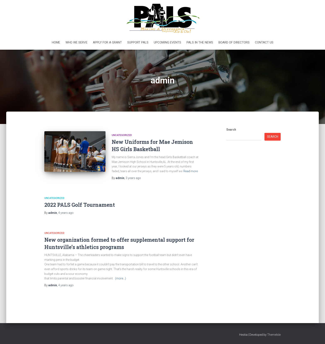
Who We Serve (76, 42)
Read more (190, 171)
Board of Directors (234, 42)
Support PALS (137, 42)
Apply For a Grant (107, 42)
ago (133, 178)
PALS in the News (200, 42)
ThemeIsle (274, 334)
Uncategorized (122, 135)
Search (231, 129)
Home (56, 42)
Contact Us (264, 42)
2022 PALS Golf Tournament (79, 204)
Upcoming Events (167, 42)
